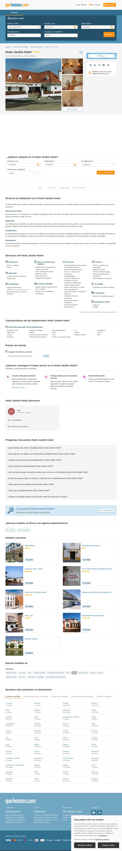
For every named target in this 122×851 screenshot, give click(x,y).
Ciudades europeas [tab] (103, 677)
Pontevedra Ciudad (12, 738)
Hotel (40, 168)
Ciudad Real (10, 704)
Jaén (7, 718)
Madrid (36, 725)
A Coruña (8, 683)
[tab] (61, 427)
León (36, 718)
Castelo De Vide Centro (55, 653)
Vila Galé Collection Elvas (35, 572)
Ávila (7, 690)
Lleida (65, 718)
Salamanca (38, 738)
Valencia (95, 752)
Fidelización (39, 791)
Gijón (93, 704)
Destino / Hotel (12, 23)
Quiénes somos (12, 791)
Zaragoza (95, 759)
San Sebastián (68, 738)
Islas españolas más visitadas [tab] (82, 677)
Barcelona (66, 690)
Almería (94, 683)
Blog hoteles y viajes (72, 791)
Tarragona (9, 752)
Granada (37, 711)
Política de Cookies (45, 836)
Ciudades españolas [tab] (12, 677)
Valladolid (9, 759)
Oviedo (36, 731)
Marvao (100, 653)
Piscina (10, 510)
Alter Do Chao (11, 653)
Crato (68, 653)
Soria (93, 745)
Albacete (37, 683)
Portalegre (40, 657)
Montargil (31, 657)
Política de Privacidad (60, 836)
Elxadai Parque (31, 619)
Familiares (24, 510)
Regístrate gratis (19, 367)
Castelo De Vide (39, 653)
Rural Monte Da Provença (93, 596)
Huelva (65, 711)
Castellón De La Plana (71, 697)
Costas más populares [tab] (59, 677)
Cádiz (36, 697)
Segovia (37, 745)
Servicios (52, 168)
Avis (29, 653)
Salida (86, 23)
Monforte (22, 657)
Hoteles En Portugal (20, 47)
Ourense (8, 731)
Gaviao (92, 653)
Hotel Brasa (30, 526)
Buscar (109, 34)
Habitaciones (65, 168)
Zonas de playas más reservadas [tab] (35, 677)
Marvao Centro (11, 657)
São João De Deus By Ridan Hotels (97, 549)
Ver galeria (72, 109)
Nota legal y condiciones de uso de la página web (21, 836)
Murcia (94, 725)
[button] (109, 5)
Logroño (95, 718)
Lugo (7, 725)
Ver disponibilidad (105, 153)
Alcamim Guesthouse (91, 526)
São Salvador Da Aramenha (55, 657)
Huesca (94, 711)
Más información (79, 168)
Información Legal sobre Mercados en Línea (19, 840)
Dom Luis (29, 596)
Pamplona (95, 731)
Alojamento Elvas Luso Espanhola (96, 572)
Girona (7, 711)
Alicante (66, 683)
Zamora (65, 759)
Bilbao (94, 690)
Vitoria (36, 759)
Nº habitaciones (13, 32)
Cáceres (8, 697)
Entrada (49, 23)
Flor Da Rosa (83, 653)
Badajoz (37, 690)
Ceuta (94, 697)
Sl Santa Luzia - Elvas (34, 549)
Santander (95, 738)
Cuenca (65, 704)
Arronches (22, 653)
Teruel (36, 752)
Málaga (65, 725)
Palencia (66, 731)
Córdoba (37, 704)
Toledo (65, 752)
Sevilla (65, 745)
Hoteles (8, 47)
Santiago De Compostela (14, 745)
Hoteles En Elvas (36, 47)
